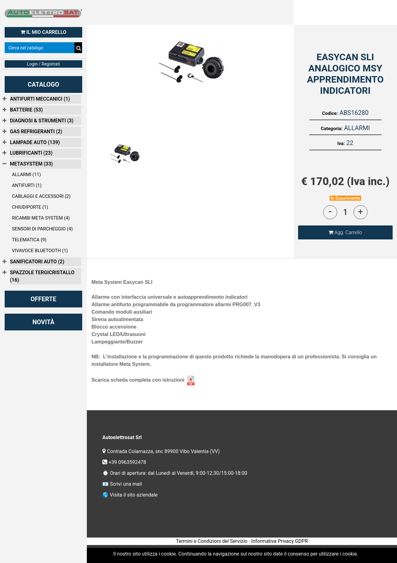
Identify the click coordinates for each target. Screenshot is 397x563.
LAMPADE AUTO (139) (35, 142)
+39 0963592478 (128, 462)
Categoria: (331, 128)
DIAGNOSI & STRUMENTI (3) (42, 121)
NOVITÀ (43, 322)
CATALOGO (43, 84)
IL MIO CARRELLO (43, 32)
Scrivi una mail (126, 484)
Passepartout (255, 550)
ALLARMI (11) (26, 174)
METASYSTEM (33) (31, 164)
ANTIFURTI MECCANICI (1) (40, 99)
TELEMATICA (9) (29, 240)
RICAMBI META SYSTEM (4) (41, 218)
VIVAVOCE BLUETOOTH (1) (40, 250)
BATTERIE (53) (26, 110)
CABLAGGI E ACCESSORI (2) (41, 196)
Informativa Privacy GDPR (279, 541)
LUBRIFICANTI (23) (31, 153)
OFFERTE (43, 299)
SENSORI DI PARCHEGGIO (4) (42, 229)
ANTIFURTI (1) (27, 185)
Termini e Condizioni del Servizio (211, 541)
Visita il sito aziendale (134, 495)
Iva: (341, 143)
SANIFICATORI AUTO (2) (37, 262)
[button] (345, 232)
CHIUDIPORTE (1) (30, 207)
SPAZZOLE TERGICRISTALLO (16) (42, 276)
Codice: (330, 113)
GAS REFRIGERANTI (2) (36, 131)
